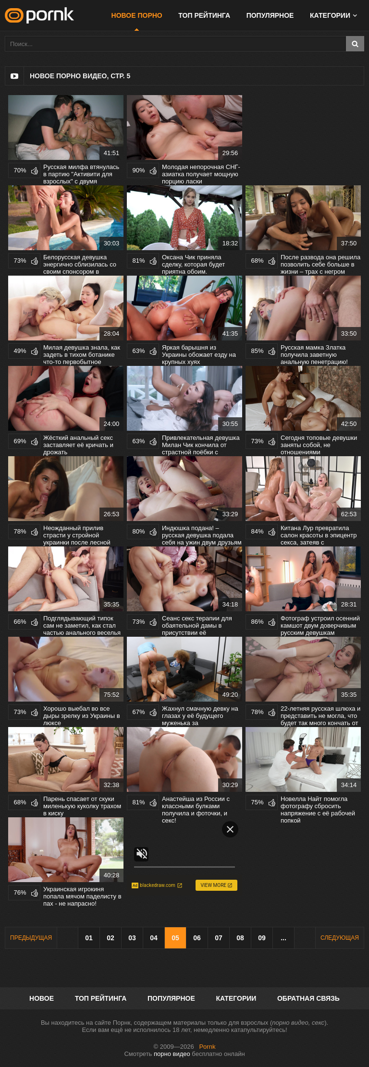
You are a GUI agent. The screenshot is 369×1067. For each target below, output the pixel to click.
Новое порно (136, 15)
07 (218, 938)
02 (110, 938)
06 (197, 938)
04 (154, 938)
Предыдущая (31, 937)
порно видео (172, 1053)
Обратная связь (308, 998)
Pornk (207, 1046)
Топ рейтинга (204, 15)
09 (262, 938)
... (283, 938)
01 (89, 938)
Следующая (339, 937)
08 (240, 938)
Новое (41, 998)
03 (132, 938)
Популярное (270, 15)
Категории (330, 15)
